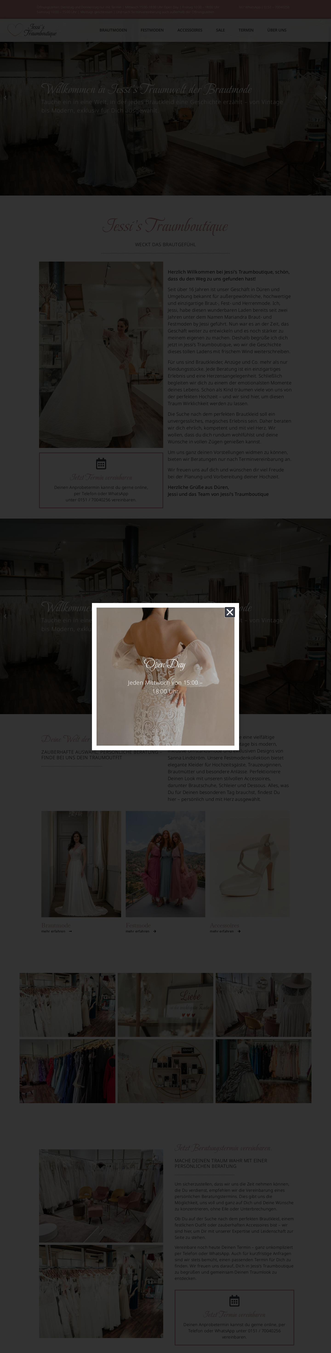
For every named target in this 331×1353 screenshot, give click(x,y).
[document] (165, 676)
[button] (229, 612)
